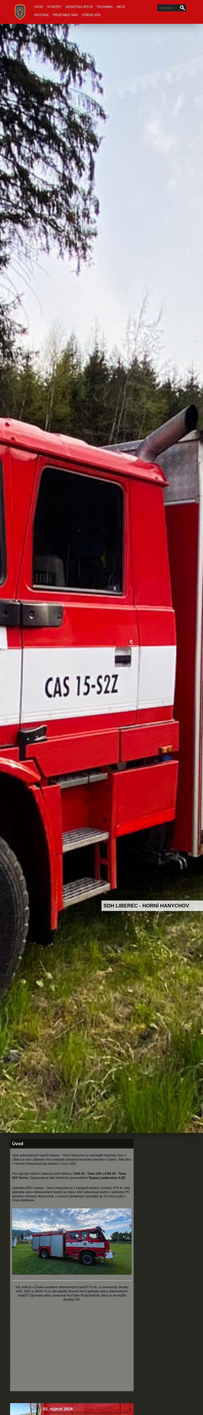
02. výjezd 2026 (58, 1408)
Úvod (38, 7)
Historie (41, 15)
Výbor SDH (91, 15)
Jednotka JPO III (79, 7)
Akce (121, 7)
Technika (105, 7)
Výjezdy (54, 7)
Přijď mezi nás (65, 15)
